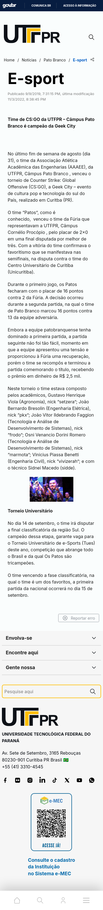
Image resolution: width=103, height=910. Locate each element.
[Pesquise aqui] (44, 692)
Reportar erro (78, 618)
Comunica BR (41, 5)
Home (9, 60)
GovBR (9, 5)
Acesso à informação (79, 5)
